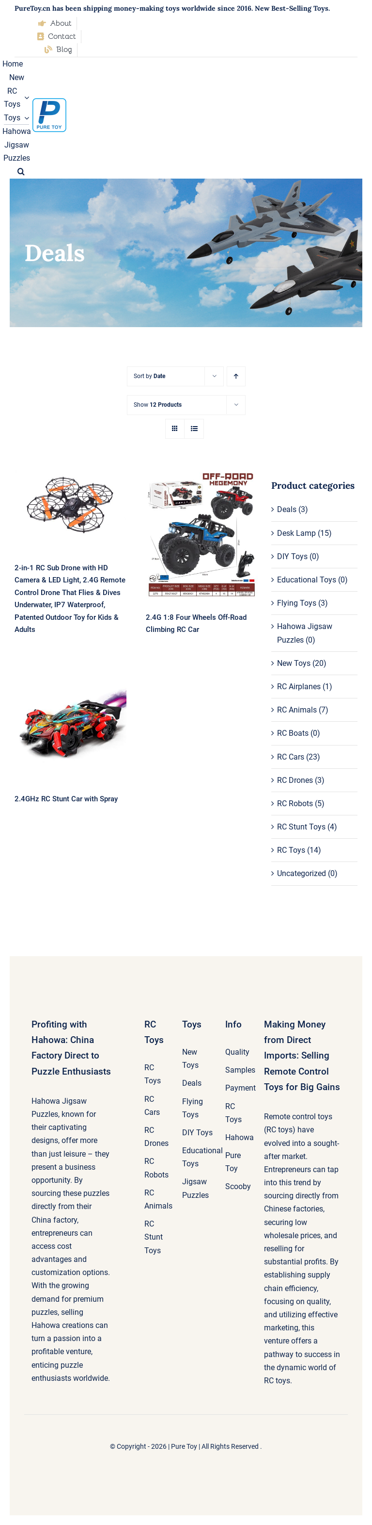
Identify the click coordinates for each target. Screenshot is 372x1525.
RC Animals (297, 709)
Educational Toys (306, 579)
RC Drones (295, 780)
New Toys (293, 663)
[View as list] (194, 428)
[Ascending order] (236, 376)
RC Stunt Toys (301, 826)
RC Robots (295, 803)
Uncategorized (301, 873)
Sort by (149, 376)
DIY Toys (292, 556)
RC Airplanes (299, 686)
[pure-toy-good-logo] (49, 101)
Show (158, 404)
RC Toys (291, 850)
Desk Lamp (296, 533)
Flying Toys (296, 603)
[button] (21, 172)
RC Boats (293, 733)
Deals (286, 509)
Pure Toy (184, 1446)
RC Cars (290, 757)
